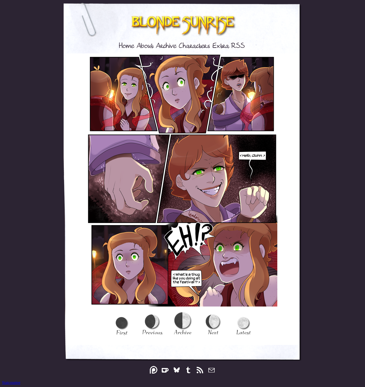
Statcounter (11, 382)
